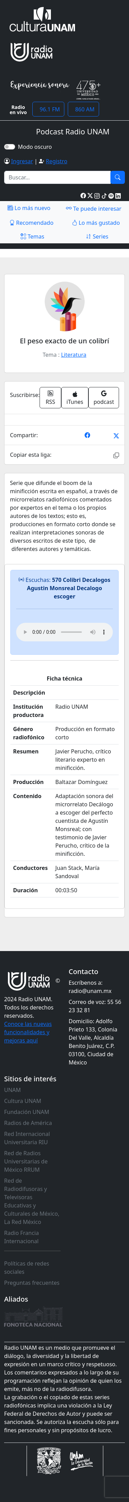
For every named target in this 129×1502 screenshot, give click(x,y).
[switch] (9, 147)
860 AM (83, 109)
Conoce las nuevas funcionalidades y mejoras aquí (28, 1032)
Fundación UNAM (26, 1112)
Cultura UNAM (22, 1101)
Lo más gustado (96, 223)
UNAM (12, 1090)
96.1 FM (48, 109)
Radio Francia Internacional (21, 1237)
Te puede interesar (93, 208)
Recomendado (31, 223)
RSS (50, 398)
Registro (56, 161)
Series (97, 236)
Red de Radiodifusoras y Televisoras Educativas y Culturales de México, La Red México (32, 1201)
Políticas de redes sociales (26, 1267)
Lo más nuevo (29, 208)
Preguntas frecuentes (32, 1282)
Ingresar (22, 161)
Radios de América (28, 1123)
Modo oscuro (36, 147)
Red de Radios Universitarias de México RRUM (25, 1161)
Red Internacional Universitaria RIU (27, 1138)
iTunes (74, 398)
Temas (32, 236)
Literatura (73, 354)
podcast (104, 398)
